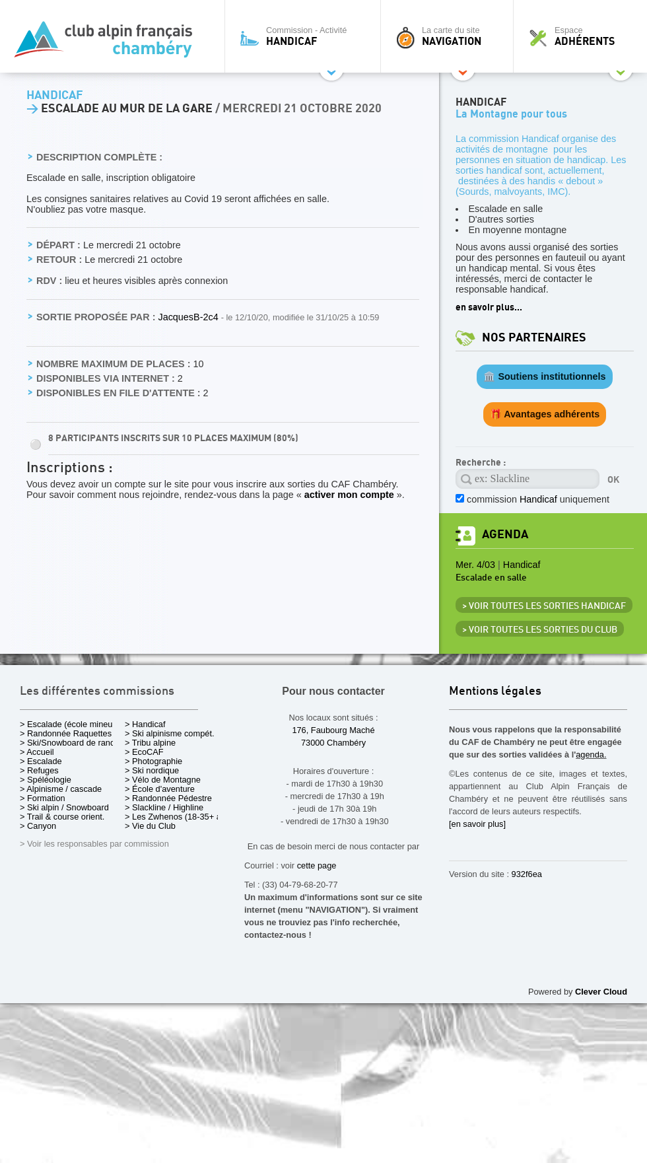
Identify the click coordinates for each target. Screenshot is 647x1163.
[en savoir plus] (477, 824)
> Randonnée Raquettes (66, 733)
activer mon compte (349, 494)
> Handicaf (145, 724)
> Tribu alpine (150, 743)
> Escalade (41, 761)
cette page (317, 865)
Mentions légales (495, 691)
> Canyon (38, 826)
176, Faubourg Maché (333, 730)
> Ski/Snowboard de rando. (71, 743)
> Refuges (39, 770)
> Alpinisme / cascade (61, 789)
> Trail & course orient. (62, 817)
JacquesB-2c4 (189, 317)
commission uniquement (538, 499)
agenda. (591, 754)
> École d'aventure (160, 789)
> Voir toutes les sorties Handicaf (544, 606)
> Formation (42, 798)
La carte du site (450, 36)
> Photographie (153, 761)
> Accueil (37, 752)
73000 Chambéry (333, 743)
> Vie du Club (150, 826)
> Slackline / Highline (164, 807)
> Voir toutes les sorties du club (539, 630)
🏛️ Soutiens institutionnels (544, 376)
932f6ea (527, 874)
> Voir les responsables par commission (94, 844)
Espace (583, 36)
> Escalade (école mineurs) (71, 724)
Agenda (505, 534)
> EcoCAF (144, 752)
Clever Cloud (601, 992)
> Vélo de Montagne (163, 780)
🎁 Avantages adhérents (545, 414)
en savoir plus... (489, 307)
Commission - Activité (306, 36)
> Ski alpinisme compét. (170, 733)
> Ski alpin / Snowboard (64, 807)
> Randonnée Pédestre (168, 798)
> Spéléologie (45, 780)
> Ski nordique (152, 770)
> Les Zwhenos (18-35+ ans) (179, 817)
